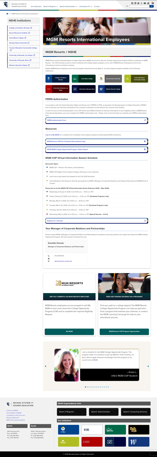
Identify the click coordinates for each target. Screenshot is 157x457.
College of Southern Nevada (20, 28)
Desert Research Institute (19, 33)
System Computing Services (135, 411)
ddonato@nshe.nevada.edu (63, 261)
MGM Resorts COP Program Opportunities (124, 331)
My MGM (69, 331)
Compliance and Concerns (15, 415)
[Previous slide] (45, 366)
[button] (152, 3)
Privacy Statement (12, 417)
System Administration (67, 6)
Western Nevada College (19, 65)
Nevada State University (19, 43)
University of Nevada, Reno (20, 60)
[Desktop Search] (139, 6)
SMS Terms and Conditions (15, 420)
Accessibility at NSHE (13, 413)
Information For (84, 6)
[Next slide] (148, 366)
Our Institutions (36, 6)
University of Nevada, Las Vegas (22, 55)
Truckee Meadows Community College (23, 49)
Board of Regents (50, 6)
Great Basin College (17, 38)
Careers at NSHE (12, 410)
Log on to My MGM (52, 135)
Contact (97, 6)
